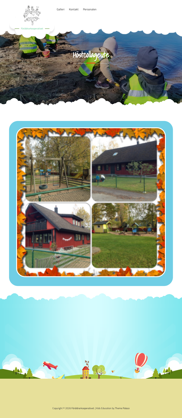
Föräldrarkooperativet (32, 28)
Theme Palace (122, 408)
